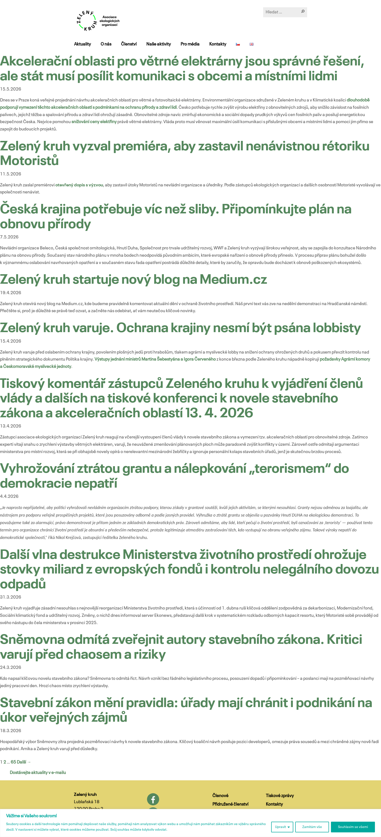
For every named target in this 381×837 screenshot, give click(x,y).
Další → (24, 762)
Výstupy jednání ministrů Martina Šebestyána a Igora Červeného (155, 359)
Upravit (280, 827)
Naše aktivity (158, 44)
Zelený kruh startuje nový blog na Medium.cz (133, 280)
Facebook (153, 799)
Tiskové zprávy (280, 796)
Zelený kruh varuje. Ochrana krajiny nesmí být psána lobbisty (180, 328)
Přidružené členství (230, 804)
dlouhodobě (358, 100)
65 (13, 762)
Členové (220, 796)
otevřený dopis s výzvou (79, 185)
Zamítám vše (312, 827)
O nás (105, 44)
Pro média (189, 44)
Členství (128, 44)
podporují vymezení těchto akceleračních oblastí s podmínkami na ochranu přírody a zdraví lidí (88, 107)
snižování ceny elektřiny (94, 122)
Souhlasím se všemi (353, 827)
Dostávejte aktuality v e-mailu (38, 773)
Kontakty (217, 44)
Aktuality (82, 44)
